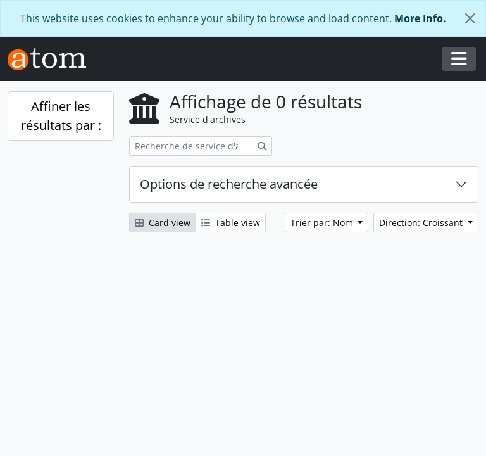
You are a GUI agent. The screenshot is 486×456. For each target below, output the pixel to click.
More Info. (420, 18)
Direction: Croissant (422, 223)
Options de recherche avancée (229, 184)
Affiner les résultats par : (61, 116)
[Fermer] (470, 18)
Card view (162, 223)
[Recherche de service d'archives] (190, 146)
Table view (230, 223)
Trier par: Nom (323, 223)
